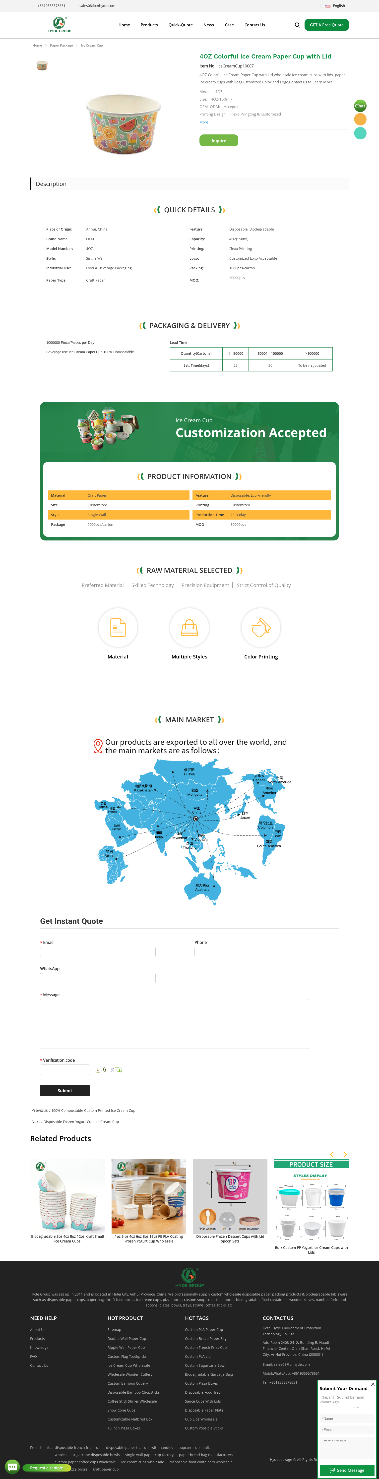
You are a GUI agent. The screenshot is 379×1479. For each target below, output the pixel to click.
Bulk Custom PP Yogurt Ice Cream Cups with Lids (311, 1250)
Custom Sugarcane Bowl (205, 1365)
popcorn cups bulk (194, 1447)
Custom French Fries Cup (206, 1347)
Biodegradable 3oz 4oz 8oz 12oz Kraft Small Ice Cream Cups (67, 1238)
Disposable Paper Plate (204, 1410)
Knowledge (39, 1347)
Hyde (360, 119)
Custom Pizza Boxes (201, 1383)
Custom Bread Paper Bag (206, 1338)
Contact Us (39, 1365)
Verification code (57, 1060)
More (203, 122)
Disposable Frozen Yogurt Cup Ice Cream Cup (81, 1121)
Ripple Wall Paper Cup (126, 1347)
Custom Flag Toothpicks (127, 1356)
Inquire (219, 140)
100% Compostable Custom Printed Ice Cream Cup (93, 1110)
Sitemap (114, 1329)
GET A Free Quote (327, 25)
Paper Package (61, 45)
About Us (37, 1329)
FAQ (33, 1356)
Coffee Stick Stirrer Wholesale (132, 1401)
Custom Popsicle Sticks (204, 1428)
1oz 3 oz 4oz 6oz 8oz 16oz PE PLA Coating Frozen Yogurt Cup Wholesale (149, 1238)
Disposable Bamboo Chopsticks (134, 1392)
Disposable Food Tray (202, 1392)
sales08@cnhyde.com (97, 5)
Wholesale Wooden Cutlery (130, 1374)
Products (37, 1338)
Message (50, 995)
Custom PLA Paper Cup (204, 1329)
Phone (200, 942)
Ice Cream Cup (92, 45)
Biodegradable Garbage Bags (209, 1374)
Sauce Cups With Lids (203, 1401)
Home (37, 45)
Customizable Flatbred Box (130, 1419)
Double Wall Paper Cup (127, 1338)
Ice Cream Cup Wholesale (129, 1365)
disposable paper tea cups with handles (139, 1447)
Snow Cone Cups (121, 1410)
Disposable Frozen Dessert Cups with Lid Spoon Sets (230, 1238)
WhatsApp (50, 968)
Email (46, 942)
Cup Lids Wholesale (201, 1419)
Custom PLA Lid (198, 1356)
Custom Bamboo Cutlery (128, 1383)
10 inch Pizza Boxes (124, 1428)
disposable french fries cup (78, 1447)
